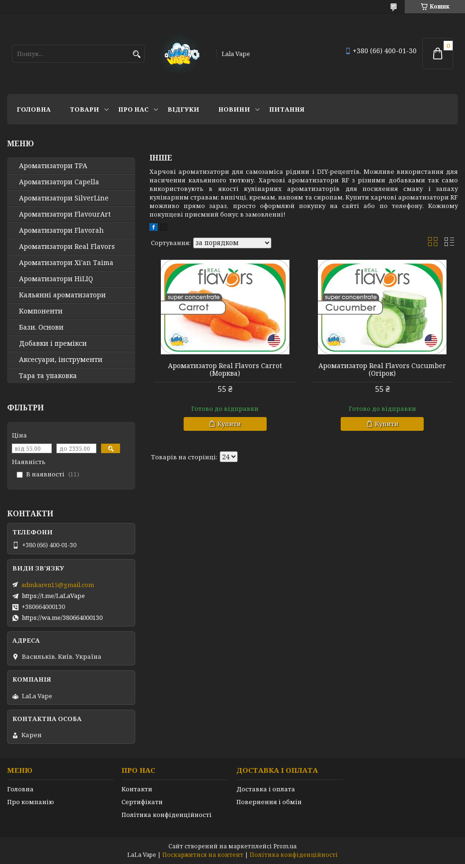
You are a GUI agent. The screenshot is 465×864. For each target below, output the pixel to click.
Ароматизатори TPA (53, 165)
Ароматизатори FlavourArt (65, 214)
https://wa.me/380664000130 (62, 617)
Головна (34, 109)
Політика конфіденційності (166, 814)
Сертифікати (142, 802)
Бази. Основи (41, 327)
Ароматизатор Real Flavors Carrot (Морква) (225, 369)
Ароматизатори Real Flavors (67, 246)
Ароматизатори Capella (59, 182)
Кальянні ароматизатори (62, 295)
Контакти (136, 789)
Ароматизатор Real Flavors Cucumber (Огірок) (382, 369)
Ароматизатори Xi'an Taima (66, 262)
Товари (84, 109)
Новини (234, 109)
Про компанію (30, 802)
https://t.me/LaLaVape (53, 595)
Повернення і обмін (269, 802)
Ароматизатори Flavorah (61, 230)
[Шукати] (136, 54)
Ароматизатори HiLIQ (56, 279)
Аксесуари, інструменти (60, 359)
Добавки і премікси (53, 343)
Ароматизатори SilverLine (64, 198)
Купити (229, 423)
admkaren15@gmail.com (57, 585)
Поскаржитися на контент (202, 855)
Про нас (133, 109)
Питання (287, 109)
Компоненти (41, 311)
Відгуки (183, 109)
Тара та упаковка (48, 375)
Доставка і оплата (265, 789)
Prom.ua (285, 846)
